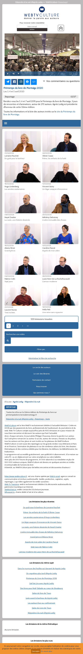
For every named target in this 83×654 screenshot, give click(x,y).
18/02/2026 (9, 245)
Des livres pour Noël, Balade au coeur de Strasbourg (41, 588)
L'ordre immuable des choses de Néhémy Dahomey (41, 532)
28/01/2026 (46, 276)
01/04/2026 (9, 153)
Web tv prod (55, 476)
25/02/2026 (46, 215)
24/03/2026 (46, 153)
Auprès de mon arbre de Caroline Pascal (41, 542)
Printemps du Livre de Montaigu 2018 (41, 578)
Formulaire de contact (41, 380)
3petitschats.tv (10, 489)
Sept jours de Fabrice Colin (41, 547)
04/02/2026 (9, 276)
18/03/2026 (9, 184)
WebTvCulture (51, 2)
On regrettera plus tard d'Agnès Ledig (41, 573)
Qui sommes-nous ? (41, 393)
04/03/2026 (9, 215)
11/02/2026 (46, 245)
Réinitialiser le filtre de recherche (42, 358)
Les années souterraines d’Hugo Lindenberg (41, 517)
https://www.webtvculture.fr (16, 476)
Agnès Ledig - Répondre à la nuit (26, 402)
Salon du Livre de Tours (41, 608)
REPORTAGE (11, 407)
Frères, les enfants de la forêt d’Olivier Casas (41, 512)
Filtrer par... (41, 349)
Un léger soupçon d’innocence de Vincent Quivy (42, 522)
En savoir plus (46, 651)
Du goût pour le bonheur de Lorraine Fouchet (41, 507)
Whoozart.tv (10, 492)
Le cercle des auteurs (41, 367)
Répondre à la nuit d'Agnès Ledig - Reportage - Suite (28, 419)
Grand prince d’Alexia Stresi (41, 537)
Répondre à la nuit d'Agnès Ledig (28, 2)
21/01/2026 (9, 307)
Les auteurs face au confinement (41, 603)
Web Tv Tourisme (12, 484)
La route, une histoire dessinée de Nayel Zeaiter (41, 527)
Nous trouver (41, 386)
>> (28, 326)
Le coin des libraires (42, 373)
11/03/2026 (46, 184)
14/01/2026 (46, 307)
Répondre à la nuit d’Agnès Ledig (41, 613)
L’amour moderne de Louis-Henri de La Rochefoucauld (41, 552)
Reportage (62, 2)
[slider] (39, 73)
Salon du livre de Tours (41, 593)
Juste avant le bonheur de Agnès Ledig (41, 598)
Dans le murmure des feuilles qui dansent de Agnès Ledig (41, 568)
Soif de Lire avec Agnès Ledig (41, 583)
